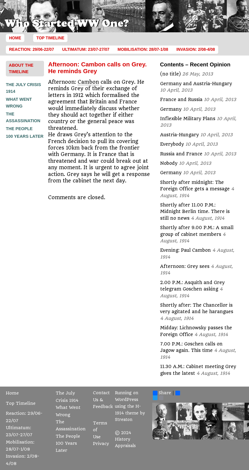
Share (162, 393)
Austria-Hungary (179, 134)
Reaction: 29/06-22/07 (31, 49)
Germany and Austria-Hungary (196, 83)
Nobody (168, 163)
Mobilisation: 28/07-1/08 (143, 49)
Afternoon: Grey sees (184, 266)
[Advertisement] (29, 229)
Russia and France (181, 154)
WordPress (126, 399)
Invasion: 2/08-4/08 (195, 49)
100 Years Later (24, 136)
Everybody (172, 144)
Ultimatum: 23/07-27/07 (85, 49)
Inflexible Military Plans (187, 118)
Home (15, 38)
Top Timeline (50, 38)
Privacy (101, 443)
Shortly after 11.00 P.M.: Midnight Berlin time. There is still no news (195, 211)
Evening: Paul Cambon (185, 250)
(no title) (170, 74)
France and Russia (181, 99)
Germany (171, 109)
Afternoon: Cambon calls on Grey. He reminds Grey (97, 67)
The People (19, 128)
